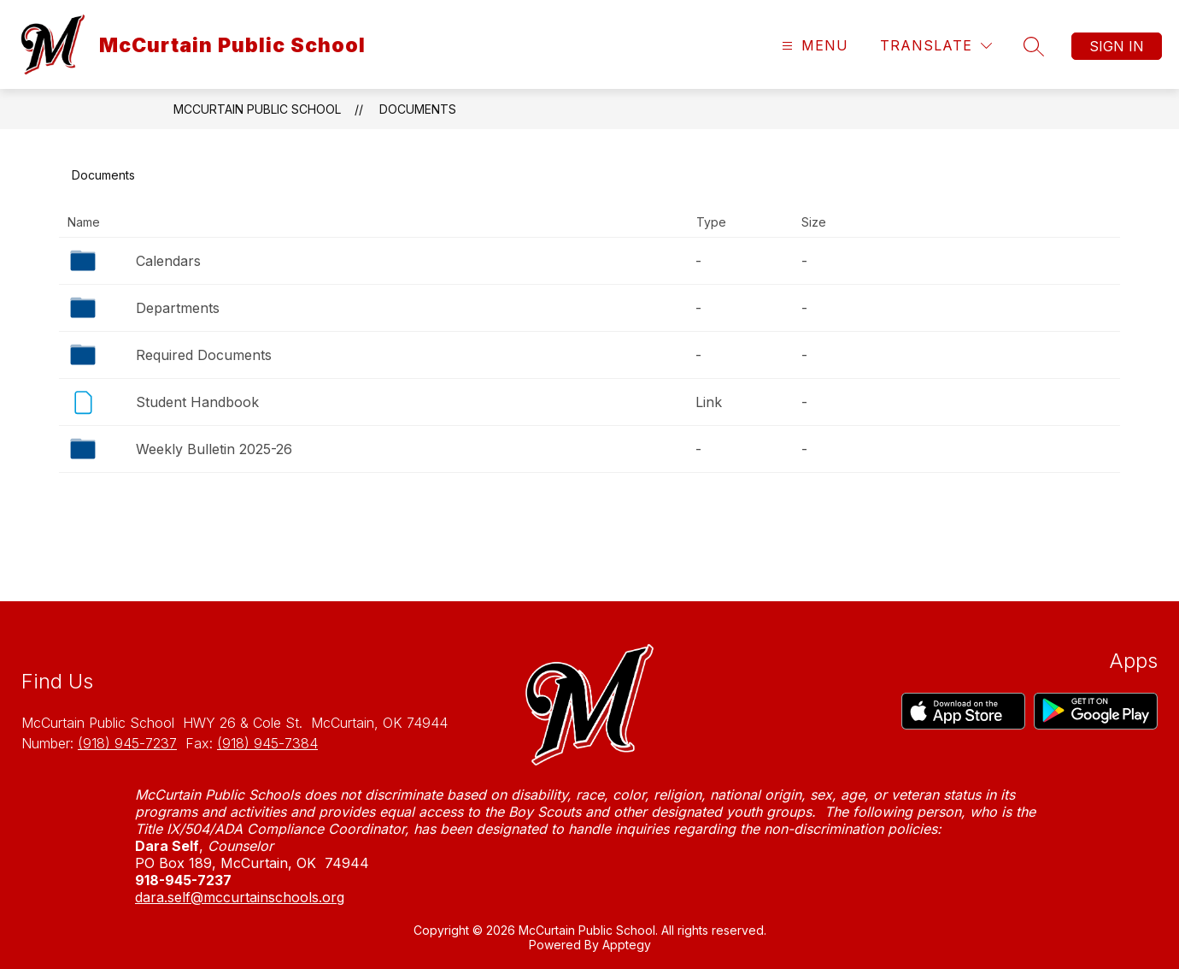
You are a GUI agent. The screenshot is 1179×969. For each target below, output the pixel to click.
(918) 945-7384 (267, 743)
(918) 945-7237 (127, 743)
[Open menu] (812, 45)
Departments (178, 307)
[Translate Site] (936, 45)
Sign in (1116, 46)
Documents (417, 109)
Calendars (168, 260)
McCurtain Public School (257, 109)
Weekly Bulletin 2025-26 (214, 449)
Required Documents (204, 354)
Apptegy (626, 944)
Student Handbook (197, 402)
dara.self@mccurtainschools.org (239, 897)
